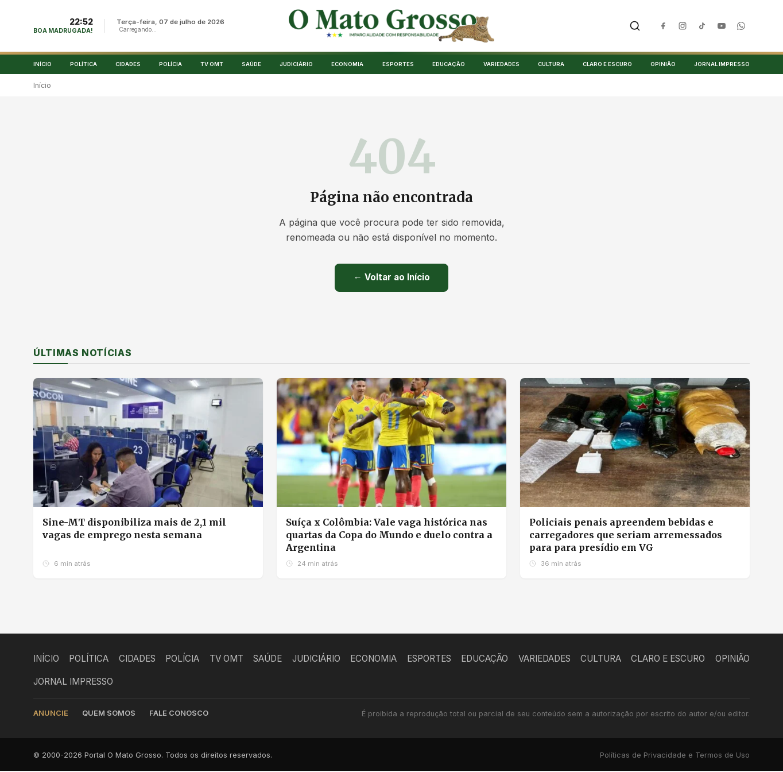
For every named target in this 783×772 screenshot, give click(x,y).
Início (42, 86)
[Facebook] (663, 26)
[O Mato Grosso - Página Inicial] (392, 26)
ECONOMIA (347, 64)
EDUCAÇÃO (448, 64)
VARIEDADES (501, 64)
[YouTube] (721, 26)
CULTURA (551, 64)
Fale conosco (178, 714)
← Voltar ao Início (391, 278)
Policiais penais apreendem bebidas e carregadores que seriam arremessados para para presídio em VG (625, 536)
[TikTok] (702, 26)
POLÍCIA (170, 64)
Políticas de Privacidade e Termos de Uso (675, 756)
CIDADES (128, 64)
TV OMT (211, 64)
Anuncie (50, 714)
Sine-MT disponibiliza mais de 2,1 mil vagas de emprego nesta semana (134, 530)
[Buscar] (635, 26)
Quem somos (108, 714)
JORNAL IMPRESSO (722, 64)
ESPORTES (398, 64)
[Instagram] (682, 26)
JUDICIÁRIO (296, 64)
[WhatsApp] (741, 26)
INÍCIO (42, 64)
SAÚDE (251, 64)
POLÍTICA (83, 64)
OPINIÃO (663, 64)
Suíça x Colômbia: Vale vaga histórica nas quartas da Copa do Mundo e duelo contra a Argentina (389, 536)
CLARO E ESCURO (607, 64)
